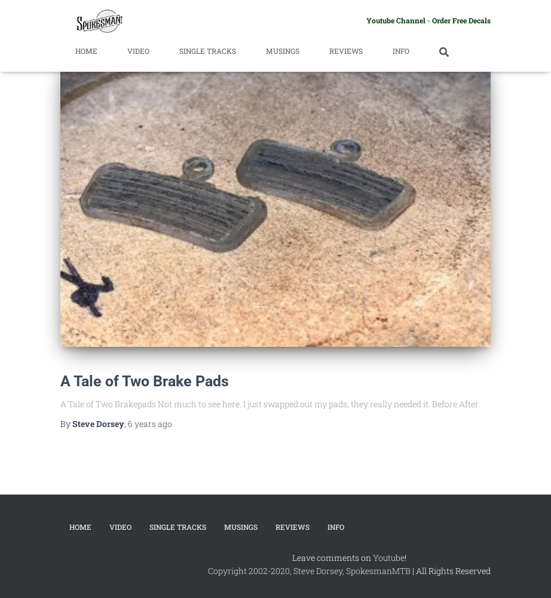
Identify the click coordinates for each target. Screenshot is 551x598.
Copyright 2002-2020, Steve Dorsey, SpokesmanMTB (309, 570)
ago (150, 423)
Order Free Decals (461, 20)
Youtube (389, 557)
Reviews (346, 51)
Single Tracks (207, 51)
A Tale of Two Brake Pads (144, 381)
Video (138, 51)
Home (86, 51)
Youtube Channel (396, 20)
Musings (282, 51)
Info (401, 51)
